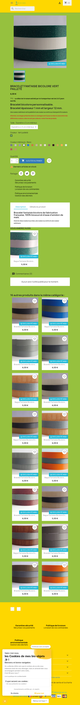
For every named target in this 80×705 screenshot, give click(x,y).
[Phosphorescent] (66, 145)
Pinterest (33, 173)
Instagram (19, 609)
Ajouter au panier (32, 160)
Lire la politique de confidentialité (15, 676)
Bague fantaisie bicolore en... (25, 440)
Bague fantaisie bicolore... (24, 261)
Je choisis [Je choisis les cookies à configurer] (15, 693)
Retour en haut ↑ (40, 701)
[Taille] (24, 127)
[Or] (58, 145)
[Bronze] (32, 145)
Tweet (27, 173)
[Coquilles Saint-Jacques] (45, 145)
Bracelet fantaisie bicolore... (25, 327)
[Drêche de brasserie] (49, 145)
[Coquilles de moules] (41, 145)
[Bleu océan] (28, 145)
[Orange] (62, 145)
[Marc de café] (53, 145)
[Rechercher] (22, 8)
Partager (21, 173)
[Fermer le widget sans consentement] (41, 647)
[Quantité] (13, 160)
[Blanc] (24, 145)
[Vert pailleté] (11, 136)
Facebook (12, 609)
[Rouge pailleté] (11, 150)
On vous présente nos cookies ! (17, 684)
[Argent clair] (16, 145)
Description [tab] (21, 207)
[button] (5, 701)
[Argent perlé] (20, 145)
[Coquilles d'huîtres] (37, 145)
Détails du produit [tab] (38, 207)
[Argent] (11, 145)
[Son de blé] (16, 150)
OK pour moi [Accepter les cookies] (39, 693)
